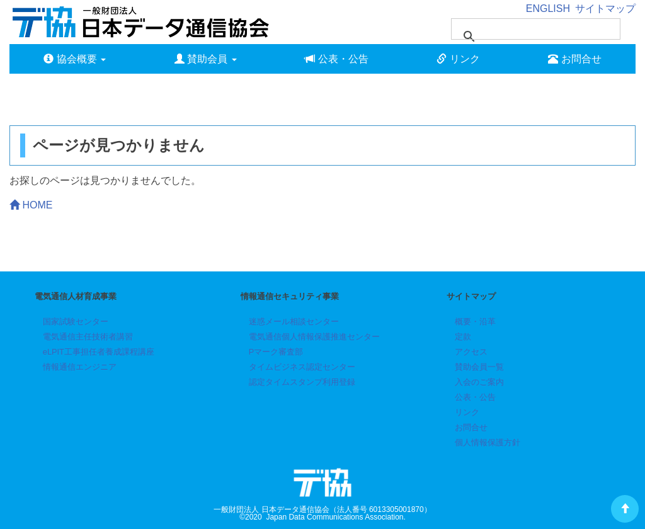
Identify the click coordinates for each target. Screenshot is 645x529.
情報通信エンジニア (80, 367)
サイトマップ (605, 8)
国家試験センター (75, 321)
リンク (458, 59)
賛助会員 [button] (205, 59)
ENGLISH (548, 8)
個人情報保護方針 (487, 442)
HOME (30, 205)
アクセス (471, 351)
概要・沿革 (475, 321)
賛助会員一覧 (479, 367)
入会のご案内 (479, 382)
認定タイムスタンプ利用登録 (302, 382)
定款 (463, 336)
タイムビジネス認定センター (302, 367)
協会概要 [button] (74, 59)
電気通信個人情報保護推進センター (314, 336)
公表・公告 (336, 59)
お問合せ (574, 59)
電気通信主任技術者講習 (88, 336)
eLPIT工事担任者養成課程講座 (98, 351)
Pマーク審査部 (276, 351)
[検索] (519, 29)
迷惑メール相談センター (294, 321)
